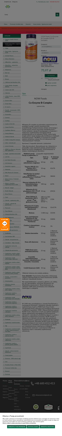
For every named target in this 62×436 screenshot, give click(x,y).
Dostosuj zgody (33, 426)
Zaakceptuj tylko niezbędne (16, 426)
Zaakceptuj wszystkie (47, 426)
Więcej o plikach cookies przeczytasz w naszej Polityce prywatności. (19, 423)
